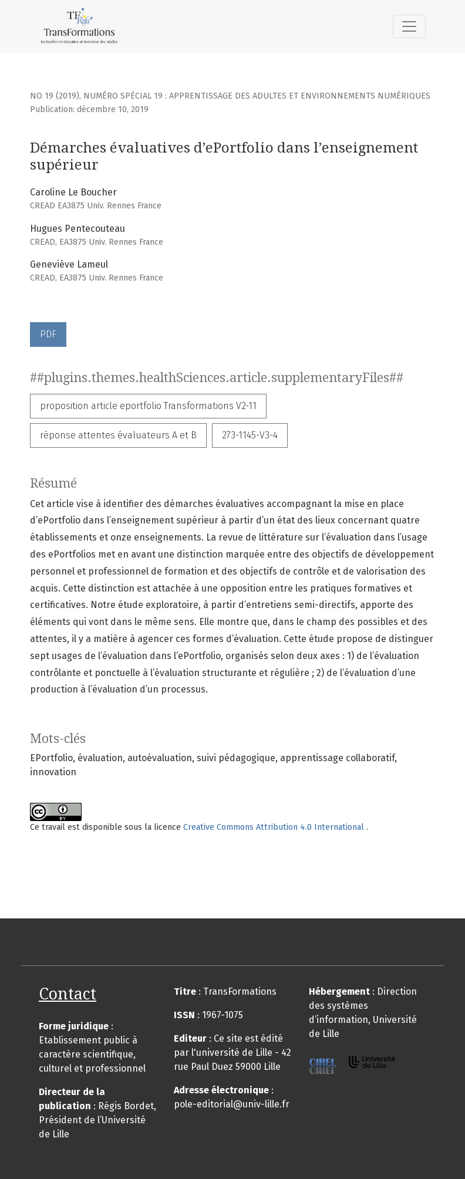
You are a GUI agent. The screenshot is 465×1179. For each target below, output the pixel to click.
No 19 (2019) (54, 96)
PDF (48, 334)
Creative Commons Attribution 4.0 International (274, 827)
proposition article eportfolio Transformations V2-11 (148, 405)
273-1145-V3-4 (250, 435)
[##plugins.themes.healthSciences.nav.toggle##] (409, 26)
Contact (67, 994)
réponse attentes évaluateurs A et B (118, 435)
